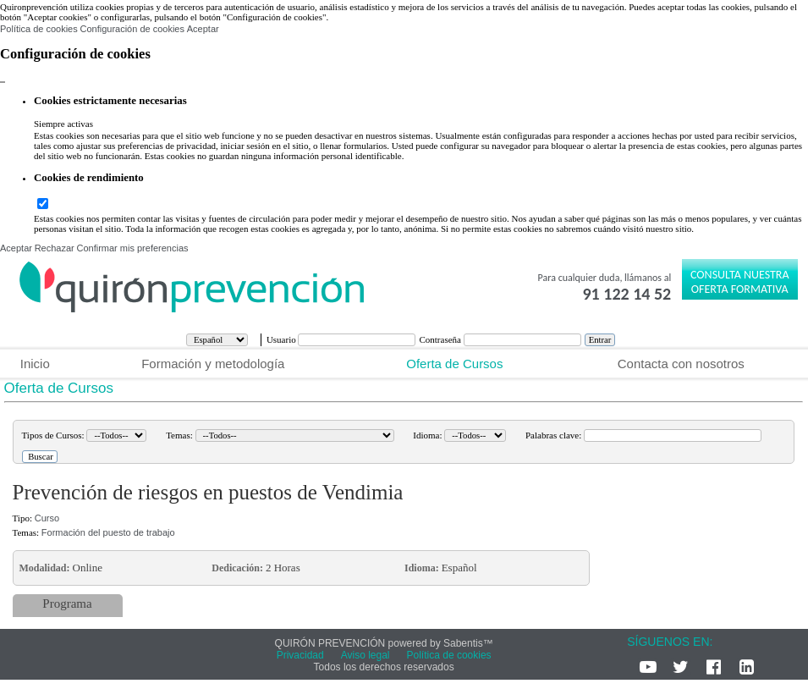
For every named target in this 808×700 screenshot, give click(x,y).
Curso (47, 518)
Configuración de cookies (132, 29)
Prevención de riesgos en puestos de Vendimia (208, 492)
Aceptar (203, 29)
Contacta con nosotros (681, 363)
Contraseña (441, 339)
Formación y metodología (212, 363)
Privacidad (300, 655)
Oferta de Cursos (454, 363)
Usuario (283, 339)
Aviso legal (365, 655)
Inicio (35, 363)
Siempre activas (63, 124)
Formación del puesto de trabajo (108, 532)
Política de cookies (39, 29)
